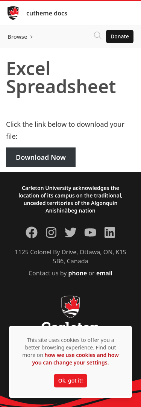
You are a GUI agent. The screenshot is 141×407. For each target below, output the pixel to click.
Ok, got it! (70, 380)
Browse (17, 36)
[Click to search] (98, 36)
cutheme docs (46, 13)
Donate (120, 36)
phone (78, 273)
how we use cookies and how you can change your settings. (75, 358)
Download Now (41, 157)
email (104, 273)
